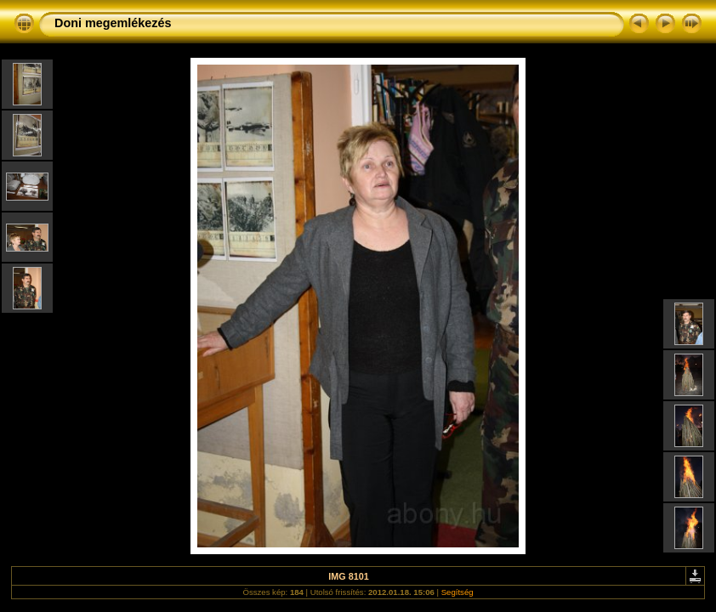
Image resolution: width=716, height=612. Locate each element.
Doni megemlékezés (113, 23)
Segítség (457, 592)
